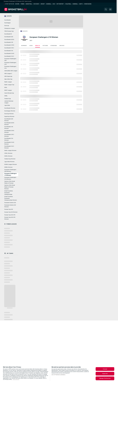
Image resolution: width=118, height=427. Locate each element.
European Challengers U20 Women (10, 170)
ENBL (5, 96)
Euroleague (7, 23)
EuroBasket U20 (8, 36)
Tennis (22, 4)
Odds (31, 45)
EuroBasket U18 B (9, 45)
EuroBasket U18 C (9, 48)
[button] (106, 9)
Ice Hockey (36, 4)
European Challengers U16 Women (10, 178)
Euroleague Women (9, 111)
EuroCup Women (9, 113)
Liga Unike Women (9, 161)
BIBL (5, 87)
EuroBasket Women (9, 108)
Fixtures (45, 45)
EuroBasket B (8, 34)
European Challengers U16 (10, 67)
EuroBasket (7, 20)
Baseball (48, 4)
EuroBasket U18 (8, 42)
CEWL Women (8, 153)
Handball (75, 4)
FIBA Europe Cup (9, 31)
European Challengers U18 (10, 63)
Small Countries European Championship (8, 192)
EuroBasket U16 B (9, 53)
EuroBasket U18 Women (8, 127)
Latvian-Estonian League (8, 102)
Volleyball (68, 4)
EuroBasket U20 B (9, 39)
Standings (53, 45)
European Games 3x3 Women (10, 206)
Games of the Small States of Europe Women (9, 186)
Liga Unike (7, 105)
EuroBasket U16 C (9, 56)
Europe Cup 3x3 (8, 209)
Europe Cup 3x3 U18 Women (9, 218)
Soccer (17, 4)
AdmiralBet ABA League (10, 70)
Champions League (9, 28)
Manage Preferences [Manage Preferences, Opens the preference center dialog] (105, 378)
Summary (24, 45)
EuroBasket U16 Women (8, 139)
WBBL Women (8, 167)
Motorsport (60, 4)
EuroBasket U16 (8, 50)
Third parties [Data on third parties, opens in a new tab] (15, 379)
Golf (54, 4)
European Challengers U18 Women (10, 174)
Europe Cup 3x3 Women (10, 212)
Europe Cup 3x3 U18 (9, 215)
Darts (81, 4)
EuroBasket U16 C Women (9, 147)
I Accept (105, 369)
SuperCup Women (9, 116)
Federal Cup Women (9, 159)
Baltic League (8, 82)
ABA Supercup (8, 76)
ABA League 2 (8, 73)
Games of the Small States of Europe (9, 182)
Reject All (104, 373)
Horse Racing (87, 4)
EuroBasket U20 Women (8, 119)
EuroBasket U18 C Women (9, 135)
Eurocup (6, 25)
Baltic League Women (10, 150)
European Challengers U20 (10, 59)
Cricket (43, 4)
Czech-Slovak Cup (9, 93)
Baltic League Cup (9, 84)
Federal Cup (7, 98)
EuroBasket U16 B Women (9, 143)
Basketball (29, 4)
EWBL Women (8, 156)
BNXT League (8, 90)
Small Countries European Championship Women (10, 198)
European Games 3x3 (10, 202)
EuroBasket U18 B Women (9, 131)
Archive (61, 45)
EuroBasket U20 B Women (9, 123)
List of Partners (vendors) (58, 374)
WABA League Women (10, 164)
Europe (25, 31)
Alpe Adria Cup (8, 79)
